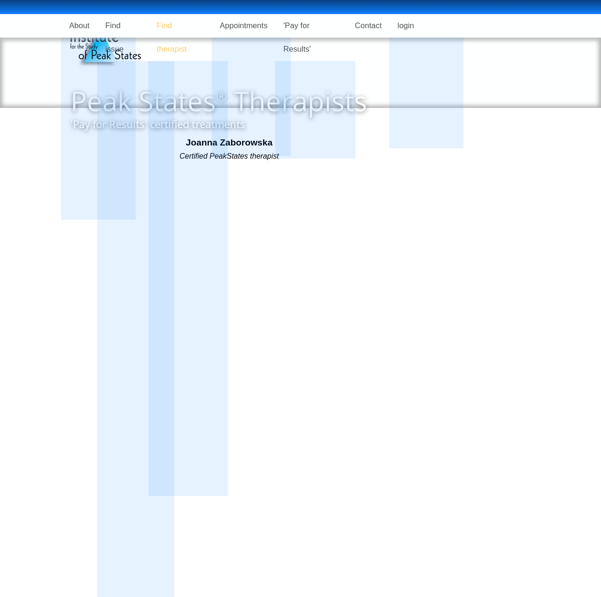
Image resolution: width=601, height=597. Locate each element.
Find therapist (185, 26)
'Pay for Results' (318, 26)
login (416, 26)
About (80, 26)
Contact (376, 26)
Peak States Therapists (218, 100)
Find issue (126, 26)
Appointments (249, 26)
